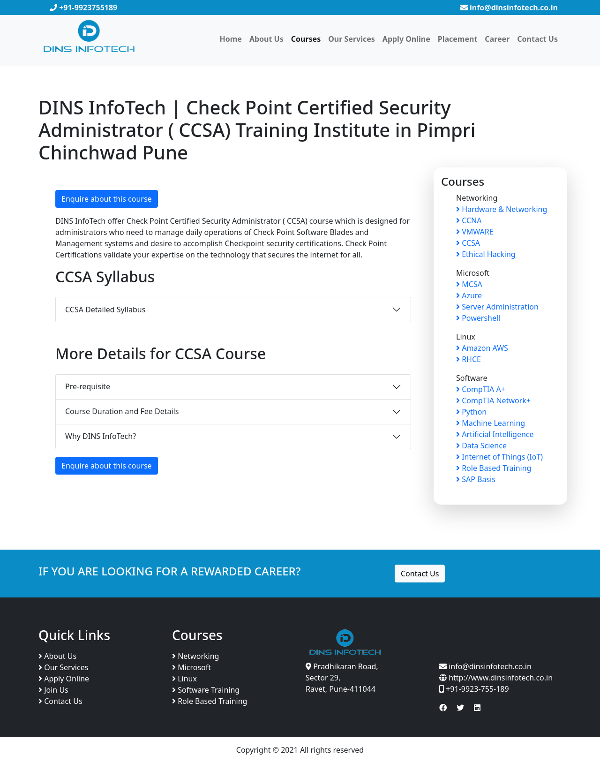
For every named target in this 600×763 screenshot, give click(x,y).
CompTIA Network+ (493, 400)
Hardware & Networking (501, 209)
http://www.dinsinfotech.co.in (500, 677)
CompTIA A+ (480, 389)
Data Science (481, 445)
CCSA (468, 243)
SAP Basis (475, 479)
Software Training (206, 690)
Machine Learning (490, 423)
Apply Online (406, 39)
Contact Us (537, 39)
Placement (458, 39)
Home (230, 39)
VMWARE (475, 232)
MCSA (469, 284)
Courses (306, 39)
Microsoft (191, 667)
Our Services (351, 39)
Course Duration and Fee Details (122, 411)
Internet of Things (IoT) (499, 457)
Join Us (53, 690)
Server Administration (497, 307)
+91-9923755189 (83, 7)
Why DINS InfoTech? (100, 436)
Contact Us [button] (420, 573)
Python (471, 412)
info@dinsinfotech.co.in (509, 7)
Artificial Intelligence (495, 434)
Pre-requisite (87, 386)
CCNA (468, 220)
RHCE (468, 359)
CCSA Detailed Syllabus (105, 309)
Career (497, 39)
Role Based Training (493, 468)
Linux (184, 678)
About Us (266, 39)
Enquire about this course (106, 199)
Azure (469, 295)
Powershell (478, 318)
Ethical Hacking (486, 254)
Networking (195, 656)
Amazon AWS (482, 348)
